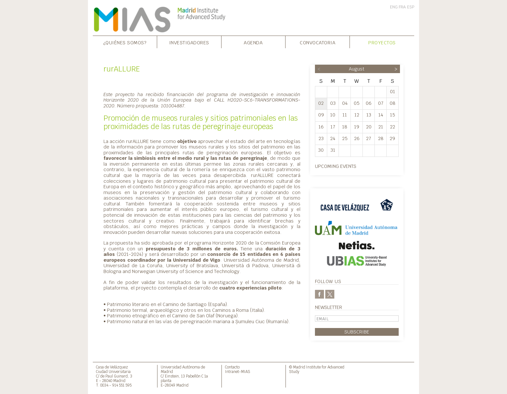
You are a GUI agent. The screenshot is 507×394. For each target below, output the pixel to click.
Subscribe (356, 332)
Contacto (232, 367)
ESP (410, 7)
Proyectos (382, 42)
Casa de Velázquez (112, 367)
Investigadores (189, 42)
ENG (394, 7)
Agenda (253, 42)
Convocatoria (317, 42)
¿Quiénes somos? (125, 42)
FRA (402, 7)
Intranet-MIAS (237, 371)
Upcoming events (335, 166)
